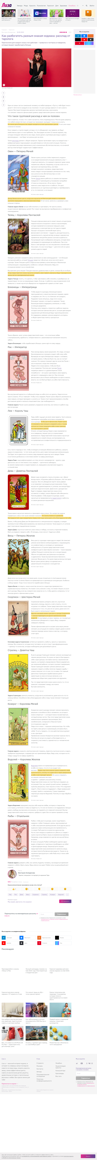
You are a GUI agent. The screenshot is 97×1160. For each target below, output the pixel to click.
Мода (26, 6)
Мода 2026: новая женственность (6, 19)
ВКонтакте (24, 938)
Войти (92, 6)
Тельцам (30, 260)
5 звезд (66, 32)
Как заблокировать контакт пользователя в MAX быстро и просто (36, 1021)
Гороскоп (50, 6)
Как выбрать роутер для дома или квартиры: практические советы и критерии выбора (12, 1021)
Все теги (58, 1076)
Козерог (52, 894)
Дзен (23, 943)
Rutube (59, 938)
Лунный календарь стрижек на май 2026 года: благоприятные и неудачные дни (36, 971)
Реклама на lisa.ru (78, 94)
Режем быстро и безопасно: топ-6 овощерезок (59, 1043)
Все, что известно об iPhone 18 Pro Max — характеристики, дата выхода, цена (12, 1044)
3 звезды (63, 32)
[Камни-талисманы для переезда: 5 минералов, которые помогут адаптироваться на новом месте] (60, 983)
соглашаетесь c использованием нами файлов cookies (36, 1156)
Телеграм (7, 938)
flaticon (10, 1091)
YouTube (6, 943)
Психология (41, 6)
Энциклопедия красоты (61, 1067)
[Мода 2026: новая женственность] (8, 13)
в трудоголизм (56, 498)
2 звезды (62, 32)
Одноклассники (44, 938)
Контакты (40, 1069)
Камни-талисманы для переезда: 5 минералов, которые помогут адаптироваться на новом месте (58, 996)
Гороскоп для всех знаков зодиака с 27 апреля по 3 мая (12, 993)
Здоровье (63, 6)
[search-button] (86, 5)
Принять (88, 1156)
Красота (32, 6)
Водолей (61, 894)
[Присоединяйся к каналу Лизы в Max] (12, 959)
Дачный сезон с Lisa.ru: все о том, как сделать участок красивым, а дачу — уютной (56, 21)
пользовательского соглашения (47, 919)
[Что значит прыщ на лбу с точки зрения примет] (36, 983)
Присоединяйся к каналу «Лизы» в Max (40, 19)
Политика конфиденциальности (44, 1080)
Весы (27, 894)
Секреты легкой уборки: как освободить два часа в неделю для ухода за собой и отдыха (24, 21)
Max (58, 943)
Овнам (38, 178)
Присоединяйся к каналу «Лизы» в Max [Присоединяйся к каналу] (10, 970)
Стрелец (44, 894)
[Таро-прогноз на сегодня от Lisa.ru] (72, 13)
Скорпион (36, 894)
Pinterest (42, 943)
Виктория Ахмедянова (8, 32)
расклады (15, 141)
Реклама (39, 1066)
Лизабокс (72, 6)
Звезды (19, 6)
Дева (21, 894)
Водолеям (34, 766)
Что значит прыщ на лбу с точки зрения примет (34, 993)
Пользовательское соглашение (43, 1075)
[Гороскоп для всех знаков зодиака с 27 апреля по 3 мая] (12, 983)
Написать (66, 901)
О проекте (40, 1063)
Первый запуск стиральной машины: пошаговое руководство (59, 1021)
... (67, 894)
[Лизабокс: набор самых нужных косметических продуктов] (88, 13)
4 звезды (65, 32)
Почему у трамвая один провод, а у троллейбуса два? (36, 1043)
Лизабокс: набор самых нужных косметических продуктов (88, 20)
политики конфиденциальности (61, 919)
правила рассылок (45, 920)
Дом (56, 6)
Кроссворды (60, 1073)
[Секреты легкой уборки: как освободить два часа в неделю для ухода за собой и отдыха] (24, 13)
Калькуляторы (60, 1071)
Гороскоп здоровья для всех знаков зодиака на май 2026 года (59, 971)
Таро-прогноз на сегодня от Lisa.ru (72, 19)
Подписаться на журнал (9, 1083)
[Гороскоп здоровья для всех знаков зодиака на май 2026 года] (60, 959)
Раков (59, 368)
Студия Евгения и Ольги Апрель (14, 1089)
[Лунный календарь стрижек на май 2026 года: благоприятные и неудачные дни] (36, 959)
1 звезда (60, 32)
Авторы (39, 1072)
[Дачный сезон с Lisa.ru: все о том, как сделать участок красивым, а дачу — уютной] (56, 13)
